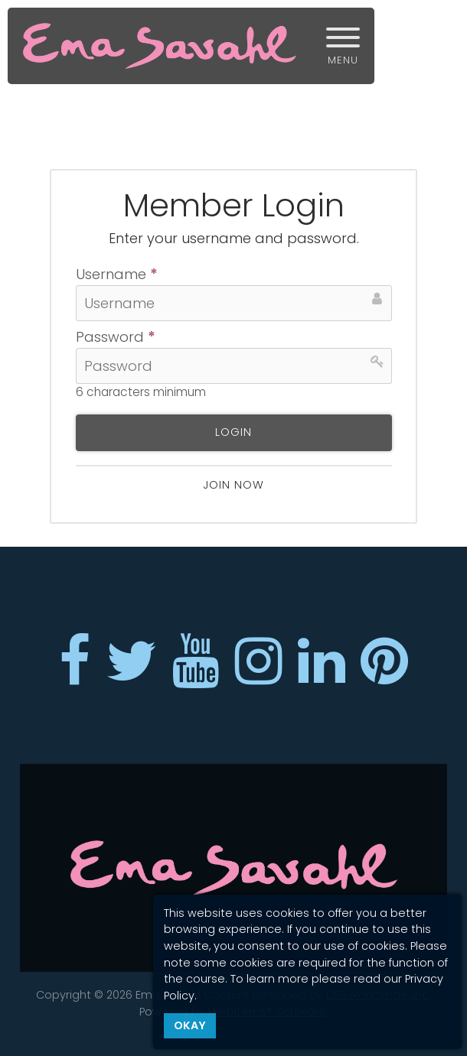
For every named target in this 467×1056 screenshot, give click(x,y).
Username (117, 275)
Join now (234, 484)
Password (115, 338)
